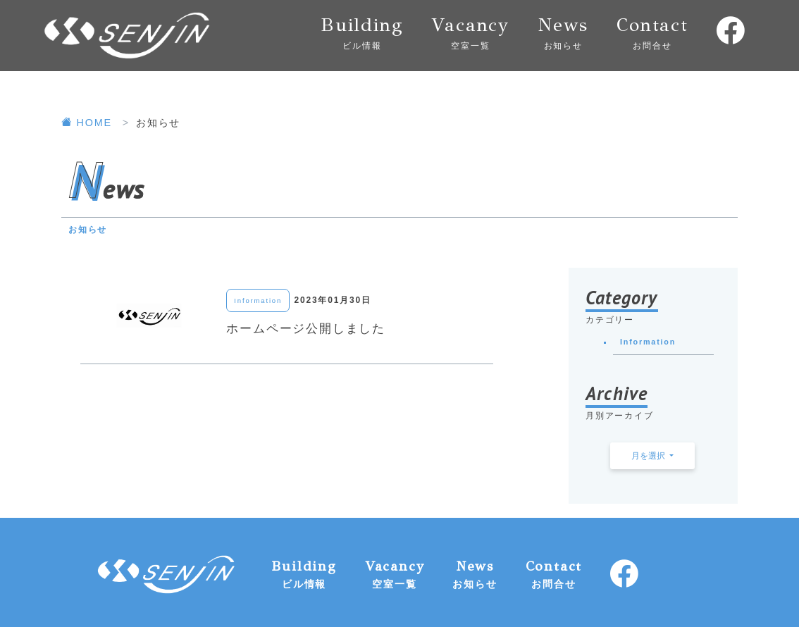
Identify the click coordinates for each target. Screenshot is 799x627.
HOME (88, 122)
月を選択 (649, 455)
